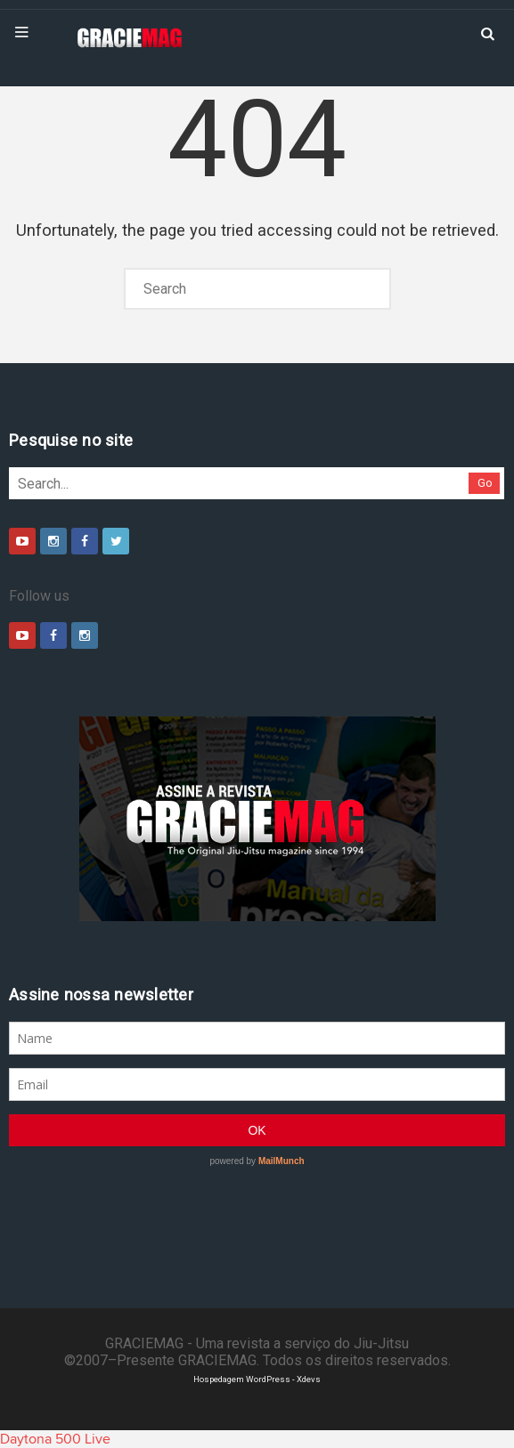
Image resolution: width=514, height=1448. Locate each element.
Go (485, 482)
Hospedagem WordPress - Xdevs (257, 1379)
